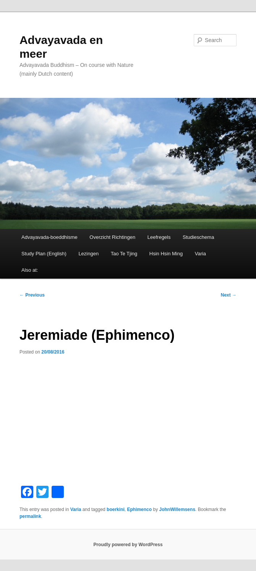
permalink (30, 516)
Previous (32, 295)
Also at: (29, 270)
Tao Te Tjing (124, 253)
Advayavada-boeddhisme (49, 237)
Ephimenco (139, 509)
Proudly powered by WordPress (127, 544)
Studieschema (198, 237)
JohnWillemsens (177, 509)
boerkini (116, 509)
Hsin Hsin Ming (166, 253)
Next (229, 295)
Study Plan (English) (43, 253)
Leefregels (159, 237)
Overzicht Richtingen (112, 237)
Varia (200, 253)
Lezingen (88, 253)
